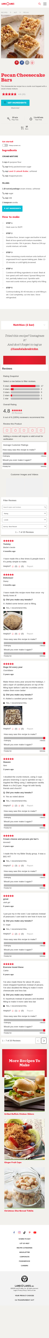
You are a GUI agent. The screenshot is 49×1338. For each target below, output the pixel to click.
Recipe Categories (24, 1248)
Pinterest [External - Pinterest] (17, 62)
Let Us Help (24, 1243)
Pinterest (30, 1232)
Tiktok (24, 1232)
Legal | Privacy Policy (19, 1290)
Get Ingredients (15, 102)
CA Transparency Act (24, 1300)
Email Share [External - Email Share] (27, 62)
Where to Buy (24, 1239)
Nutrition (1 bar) (29, 325)
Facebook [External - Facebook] (22, 62)
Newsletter (24, 1252)
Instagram (19, 1232)
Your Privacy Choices (24, 1295)
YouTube (35, 1232)
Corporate (24, 1257)
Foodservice (24, 1261)
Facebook (14, 1232)
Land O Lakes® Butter (19, 171)
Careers (24, 1265)
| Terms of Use (31, 1290)
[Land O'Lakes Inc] (24, 1286)
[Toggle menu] (45, 4)
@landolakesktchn (24, 349)
